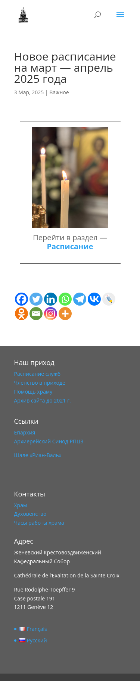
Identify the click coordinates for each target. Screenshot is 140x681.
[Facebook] (21, 299)
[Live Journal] (108, 299)
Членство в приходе (39, 382)
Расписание (70, 246)
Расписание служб (37, 373)
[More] (65, 313)
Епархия (24, 432)
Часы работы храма (39, 522)
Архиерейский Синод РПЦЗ (49, 441)
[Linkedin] (50, 299)
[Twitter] (36, 299)
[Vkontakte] (94, 299)
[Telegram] (79, 299)
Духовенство (30, 513)
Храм (20, 505)
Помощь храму (33, 391)
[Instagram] (50, 313)
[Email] (36, 313)
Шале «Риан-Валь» (38, 455)
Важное (59, 92)
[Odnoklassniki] (21, 313)
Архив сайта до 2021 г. (42, 400)
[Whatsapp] (65, 299)
